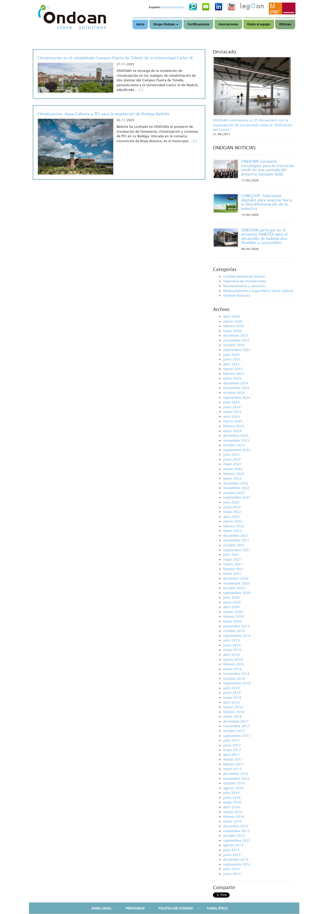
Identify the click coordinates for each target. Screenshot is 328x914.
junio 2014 (232, 874)
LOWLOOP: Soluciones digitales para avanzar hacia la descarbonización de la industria (266, 202)
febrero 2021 (233, 569)
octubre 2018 (234, 678)
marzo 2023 (232, 469)
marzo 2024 (232, 421)
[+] (140, 89)
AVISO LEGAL (101, 908)
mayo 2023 (232, 464)
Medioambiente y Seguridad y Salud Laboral (258, 291)
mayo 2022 (232, 512)
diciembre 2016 (235, 774)
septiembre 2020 (236, 593)
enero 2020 (232, 621)
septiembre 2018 (236, 683)
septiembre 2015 (236, 840)
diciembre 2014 (235, 859)
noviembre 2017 (236, 726)
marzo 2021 (232, 564)
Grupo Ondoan (165, 24)
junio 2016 (232, 797)
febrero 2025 (233, 374)
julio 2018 (231, 688)
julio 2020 (231, 597)
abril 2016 (231, 807)
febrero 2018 (233, 712)
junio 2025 (232, 359)
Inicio (140, 24)
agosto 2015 (233, 845)
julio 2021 (231, 554)
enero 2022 (232, 531)
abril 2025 (231, 364)
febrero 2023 (233, 474)
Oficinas (285, 24)
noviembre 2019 (236, 626)
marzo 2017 (232, 759)
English (179, 7)
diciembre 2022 (235, 483)
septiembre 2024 (236, 397)
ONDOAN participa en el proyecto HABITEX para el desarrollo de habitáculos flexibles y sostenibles (264, 236)
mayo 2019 (232, 650)
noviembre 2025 (236, 340)
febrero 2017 (233, 764)
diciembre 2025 (235, 335)
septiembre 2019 (236, 636)
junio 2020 (232, 602)
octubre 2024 (234, 393)
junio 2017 (232, 745)
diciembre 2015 (235, 826)
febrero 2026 (233, 326)
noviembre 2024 (236, 388)
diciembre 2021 (235, 535)
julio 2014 (231, 869)
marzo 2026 (232, 321)
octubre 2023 (234, 445)
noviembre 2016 (236, 778)
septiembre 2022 (236, 497)
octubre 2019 (234, 631)
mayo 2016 (232, 802)
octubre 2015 (234, 835)
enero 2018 (232, 716)
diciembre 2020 (235, 578)
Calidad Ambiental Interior (244, 276)
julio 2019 (231, 640)
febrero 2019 (233, 664)
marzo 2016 (232, 812)
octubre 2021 (234, 545)
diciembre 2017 (235, 721)
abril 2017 (231, 755)
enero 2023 (232, 478)
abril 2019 (231, 655)
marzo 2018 (232, 707)
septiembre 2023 (236, 450)
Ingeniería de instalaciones (244, 281)
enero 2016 (232, 821)
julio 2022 (231, 502)
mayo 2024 (232, 412)
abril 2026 (231, 316)
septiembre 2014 (236, 864)
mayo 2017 (232, 750)
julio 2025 (231, 355)
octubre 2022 (234, 493)
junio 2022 (232, 507)
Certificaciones (198, 24)
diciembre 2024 (235, 383)
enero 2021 (232, 573)
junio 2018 (232, 693)
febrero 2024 (233, 426)
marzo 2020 (232, 612)
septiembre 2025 (236, 350)
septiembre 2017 (236, 736)
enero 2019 (232, 669)
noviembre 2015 (236, 831)
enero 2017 (232, 769)
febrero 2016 (233, 816)
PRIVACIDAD (135, 908)
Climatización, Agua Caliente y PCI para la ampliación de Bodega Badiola (103, 113)
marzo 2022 (232, 521)
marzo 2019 (232, 659)
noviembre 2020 (236, 583)
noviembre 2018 (236, 674)
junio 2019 (232, 645)
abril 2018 (231, 702)
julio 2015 (231, 850)
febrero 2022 (233, 526)
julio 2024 (231, 402)
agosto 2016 (233, 788)
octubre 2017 (234, 731)
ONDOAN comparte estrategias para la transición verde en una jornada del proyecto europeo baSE (267, 167)
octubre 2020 (234, 588)
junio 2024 (232, 407)
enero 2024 (232, 431)
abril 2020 (231, 607)
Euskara (167, 7)
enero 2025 (232, 378)
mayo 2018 (232, 697)
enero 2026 (232, 331)
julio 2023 (231, 454)
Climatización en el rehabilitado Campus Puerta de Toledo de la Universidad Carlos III (115, 57)
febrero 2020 (233, 616)
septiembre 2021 (236, 550)
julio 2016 (231, 793)
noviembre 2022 (236, 488)
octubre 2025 (234, 345)
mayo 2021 (232, 559)
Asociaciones (228, 24)
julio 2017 (231, 740)
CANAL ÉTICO (217, 908)
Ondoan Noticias (236, 295)
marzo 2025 (232, 369)
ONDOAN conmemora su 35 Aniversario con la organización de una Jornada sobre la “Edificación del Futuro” (252, 125)
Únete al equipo (258, 24)
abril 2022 (231, 516)
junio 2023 (232, 459)
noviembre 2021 (236, 540)
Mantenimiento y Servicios (244, 286)
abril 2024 (231, 416)
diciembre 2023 (235, 435)
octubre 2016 (234, 783)
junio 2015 (232, 855)
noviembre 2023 (236, 440)
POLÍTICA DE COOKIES (176, 908)
